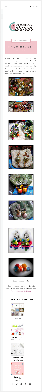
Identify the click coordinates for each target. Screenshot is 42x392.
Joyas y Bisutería (21, 41)
